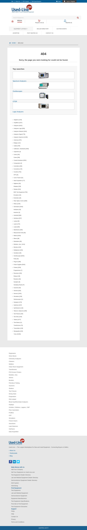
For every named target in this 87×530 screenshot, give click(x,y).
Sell (12, 1)
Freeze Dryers (13, 421)
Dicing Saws (12, 394)
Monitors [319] (17, 247)
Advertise (16, 33)
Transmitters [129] (18, 328)
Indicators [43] (17, 209)
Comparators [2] (18, 163)
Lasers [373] (17, 224)
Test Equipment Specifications (20, 501)
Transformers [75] (18, 325)
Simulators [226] (18, 296)
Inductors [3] (17, 212)
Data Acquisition (13, 431)
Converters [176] (18, 169)
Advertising (14, 485)
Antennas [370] (17, 140)
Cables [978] (17, 146)
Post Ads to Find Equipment (19, 504)
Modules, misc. (13, 375)
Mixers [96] (16, 238)
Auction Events (61, 29)
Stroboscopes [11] (18, 299)
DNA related (12, 399)
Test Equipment (16, 490)
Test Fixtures (12, 391)
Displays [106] (17, 186)
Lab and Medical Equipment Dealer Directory (24, 477)
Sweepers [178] (18, 302)
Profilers (11, 412)
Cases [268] (17, 157)
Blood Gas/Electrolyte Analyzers (18, 402)
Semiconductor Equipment (19, 496)
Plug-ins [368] (17, 261)
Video (58, 1)
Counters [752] (17, 172)
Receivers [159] (18, 273)
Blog (11, 456)
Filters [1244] (17, 203)
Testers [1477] (17, 319)
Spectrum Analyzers (19, 81)
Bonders (11, 380)
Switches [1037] (18, 305)
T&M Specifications (36, 1)
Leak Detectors (13, 426)
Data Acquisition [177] (19, 180)
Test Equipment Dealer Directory (21, 475)
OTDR (15, 101)
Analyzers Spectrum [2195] (21, 137)
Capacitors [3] (17, 151)
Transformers (13, 369)
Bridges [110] (17, 143)
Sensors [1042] (17, 293)
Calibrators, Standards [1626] (21, 148)
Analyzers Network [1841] (20, 131)
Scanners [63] (17, 287)
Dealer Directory (43, 29)
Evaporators (12, 396)
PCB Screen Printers (15, 372)
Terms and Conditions (17, 522)
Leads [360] (17, 227)
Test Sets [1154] (18, 316)
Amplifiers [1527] (18, 122)
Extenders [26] (17, 198)
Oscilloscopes (17, 91)
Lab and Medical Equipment (19, 493)
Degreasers (12, 353)
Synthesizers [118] (18, 308)
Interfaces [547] (18, 218)
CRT (10, 415)
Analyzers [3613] (18, 125)
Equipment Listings (20, 29)
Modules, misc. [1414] (19, 244)
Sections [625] (17, 290)
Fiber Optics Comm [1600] (20, 201)
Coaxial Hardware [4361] (20, 160)
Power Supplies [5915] (19, 264)
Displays (11, 404)
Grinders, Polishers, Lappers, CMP (19, 407)
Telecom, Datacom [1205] (20, 311)
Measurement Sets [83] (20, 232)
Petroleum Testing (14, 383)
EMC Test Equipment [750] (20, 192)
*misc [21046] (17, 334)
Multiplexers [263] (18, 250)
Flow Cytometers (14, 410)
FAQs (13, 511)
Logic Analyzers (18, 112)
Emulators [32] (17, 195)
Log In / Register (70, 1)
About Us (18, 1)
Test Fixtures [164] (18, 313)
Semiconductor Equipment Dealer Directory (24, 480)
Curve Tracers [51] (18, 177)
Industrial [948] (17, 215)
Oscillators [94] (17, 253)
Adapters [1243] (18, 119)
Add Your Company (17, 469)
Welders (11, 364)
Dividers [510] (17, 189)
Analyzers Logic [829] (19, 128)
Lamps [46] (16, 221)
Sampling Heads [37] (19, 285)
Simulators (12, 418)
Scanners (12, 385)
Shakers (11, 388)
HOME (14, 43)
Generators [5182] (18, 206)
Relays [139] (17, 276)
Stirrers (11, 377)
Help (12, 514)
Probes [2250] (17, 267)
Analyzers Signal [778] (19, 134)
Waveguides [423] (18, 331)
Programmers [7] (18, 270)
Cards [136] (17, 154)
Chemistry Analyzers (15, 358)
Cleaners (11, 361)
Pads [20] (16, 258)
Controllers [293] (18, 166)
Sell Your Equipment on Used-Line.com (23, 472)
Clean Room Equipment (16, 367)
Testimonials (13, 453)
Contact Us (49, 33)
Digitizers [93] (17, 183)
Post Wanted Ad (32, 33)
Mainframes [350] (18, 229)
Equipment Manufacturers (19, 498)
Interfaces (12, 429)
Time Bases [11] (18, 322)
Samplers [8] (17, 282)
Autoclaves (12, 423)
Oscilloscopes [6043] (19, 256)
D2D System (26, 1)
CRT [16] (16, 174)
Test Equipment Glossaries (19, 506)
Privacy (13, 519)
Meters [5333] (17, 235)
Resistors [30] (17, 279)
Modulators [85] (18, 241)
